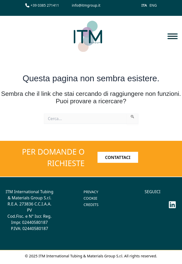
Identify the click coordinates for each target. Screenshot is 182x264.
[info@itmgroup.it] (86, 5)
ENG (153, 5)
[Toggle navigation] (172, 36)
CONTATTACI (117, 157)
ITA (144, 5)
